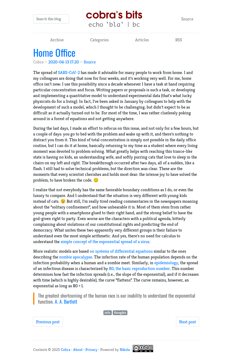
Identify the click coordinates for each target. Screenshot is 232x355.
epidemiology (166, 262)
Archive (57, 40)
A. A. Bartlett (66, 301)
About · (79, 349)
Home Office (54, 52)
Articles (142, 40)
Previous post (48, 321)
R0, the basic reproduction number (139, 268)
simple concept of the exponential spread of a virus (105, 241)
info (107, 313)
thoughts (120, 313)
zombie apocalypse (75, 257)
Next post (187, 321)
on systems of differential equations (121, 251)
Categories (99, 40)
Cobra (65, 349)
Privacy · (92, 349)
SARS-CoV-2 (69, 72)
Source (187, 19)
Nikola (125, 349)
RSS (178, 40)
